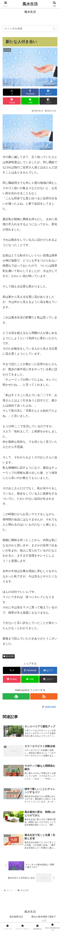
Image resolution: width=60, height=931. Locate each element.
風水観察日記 (16, 916)
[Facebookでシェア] (30, 92)
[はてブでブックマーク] (48, 92)
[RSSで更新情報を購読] (43, 696)
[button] (54, 28)
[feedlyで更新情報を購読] (16, 696)
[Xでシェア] (12, 92)
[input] (30, 28)
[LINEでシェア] (30, 101)
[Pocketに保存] (12, 101)
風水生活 (30, 4)
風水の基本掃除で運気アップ (43, 918)
